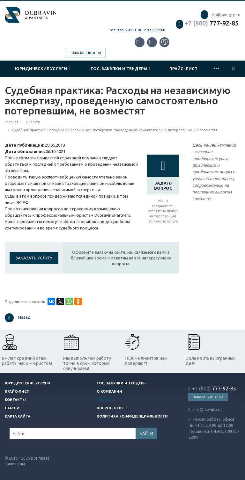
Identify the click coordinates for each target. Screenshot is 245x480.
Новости (106, 400)
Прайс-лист (183, 68)
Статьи (12, 408)
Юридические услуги (42, 68)
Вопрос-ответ (111, 408)
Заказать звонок (86, 53)
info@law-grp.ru (220, 14)
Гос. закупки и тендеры (121, 68)
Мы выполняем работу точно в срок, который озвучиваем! (87, 363)
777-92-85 (207, 23)
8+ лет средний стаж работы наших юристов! (27, 361)
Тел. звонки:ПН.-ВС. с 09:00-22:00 (137, 30)
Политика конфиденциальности (132, 416)
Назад (18, 317)
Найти (146, 433)
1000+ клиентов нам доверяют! (145, 361)
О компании (109, 391)
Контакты (15, 400)
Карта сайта (17, 416)
